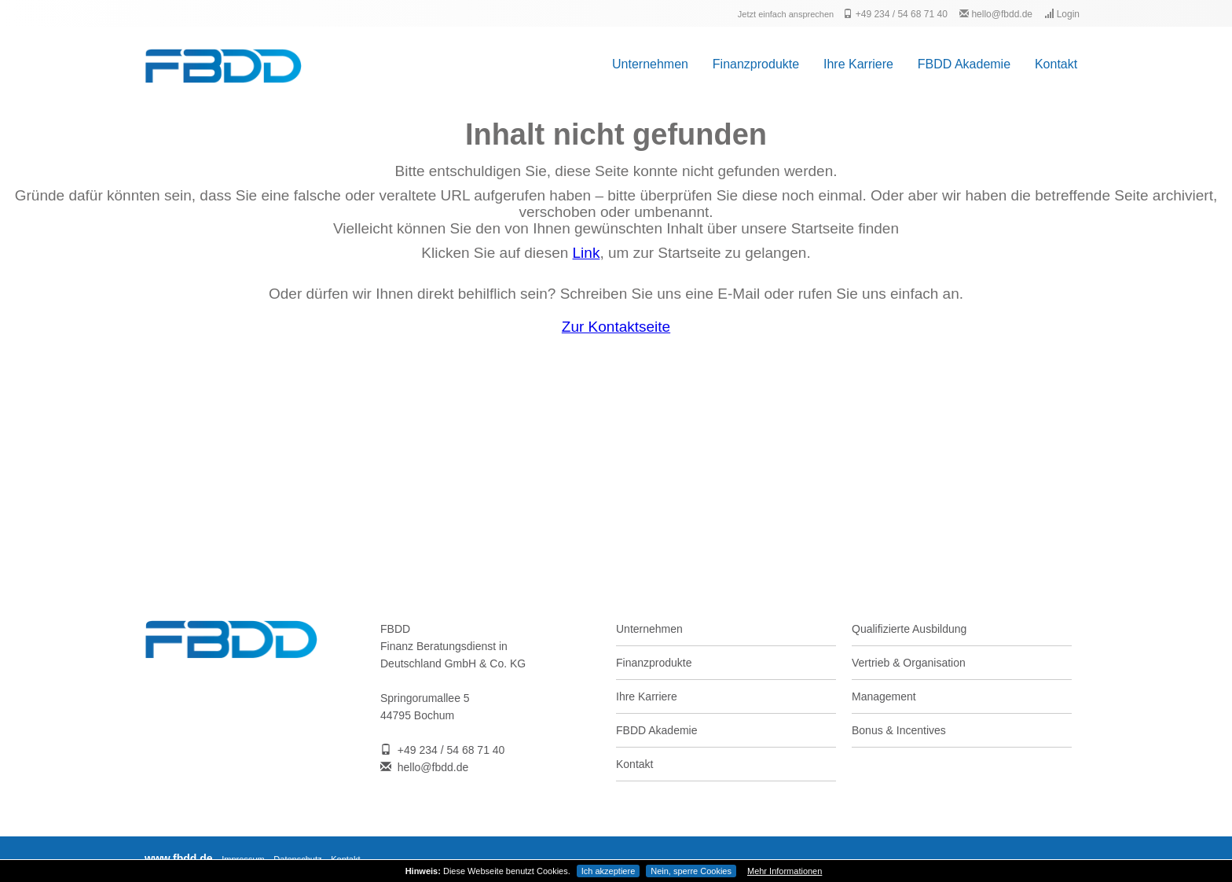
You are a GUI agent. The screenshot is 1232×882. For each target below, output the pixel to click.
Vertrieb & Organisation (909, 662)
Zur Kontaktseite (616, 326)
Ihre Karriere (858, 64)
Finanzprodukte (756, 64)
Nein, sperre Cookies (691, 871)
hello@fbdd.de (995, 14)
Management (884, 696)
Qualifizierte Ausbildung (909, 629)
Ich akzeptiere (608, 871)
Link (586, 252)
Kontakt (1056, 64)
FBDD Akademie (964, 64)
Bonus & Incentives (899, 730)
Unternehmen (650, 64)
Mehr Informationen (784, 871)
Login (1062, 14)
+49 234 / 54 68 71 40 (895, 14)
